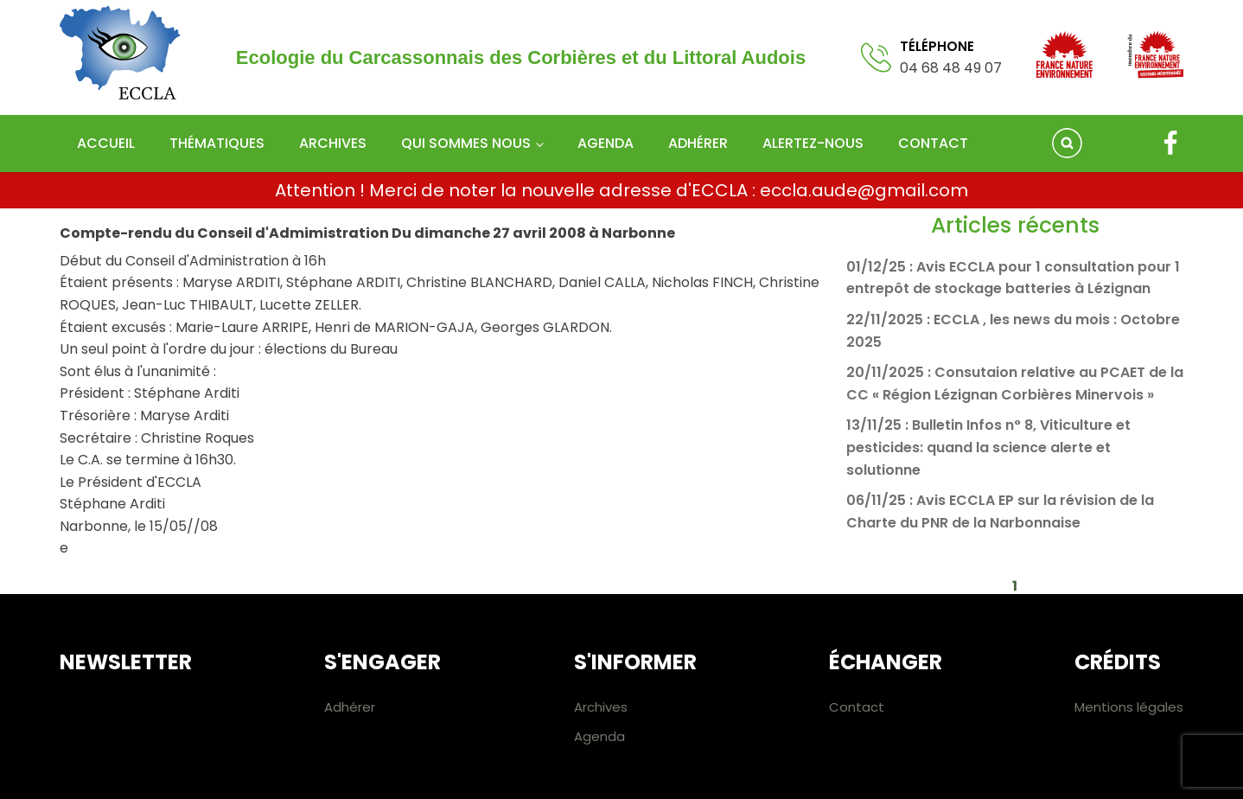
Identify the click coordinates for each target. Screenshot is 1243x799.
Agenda (605, 143)
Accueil (106, 143)
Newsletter (126, 662)
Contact (933, 143)
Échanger (885, 662)
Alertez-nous (813, 143)
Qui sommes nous (466, 143)
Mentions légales (1128, 707)
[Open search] (1067, 143)
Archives (333, 143)
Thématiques (217, 143)
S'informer (635, 662)
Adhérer (698, 143)
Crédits (1117, 662)
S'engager (382, 662)
